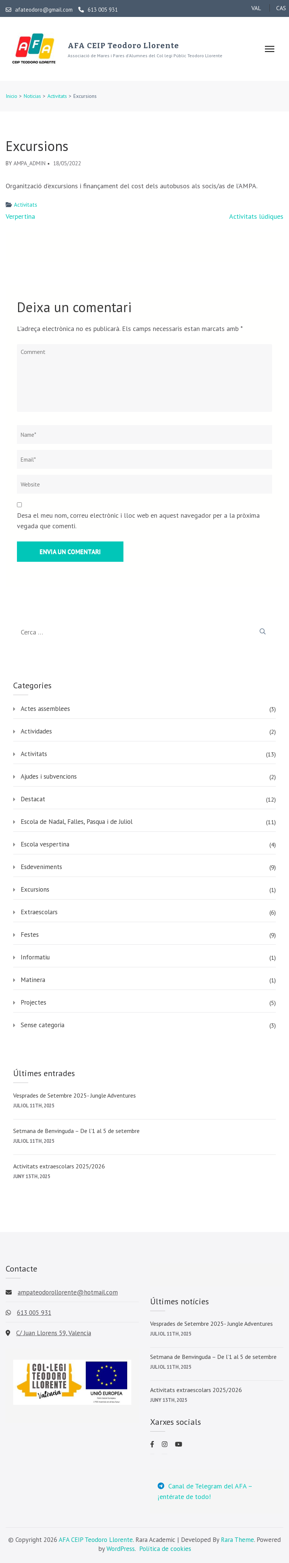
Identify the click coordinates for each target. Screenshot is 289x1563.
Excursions (35, 889)
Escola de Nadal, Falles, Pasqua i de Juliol (76, 821)
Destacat (33, 799)
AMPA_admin (30, 163)
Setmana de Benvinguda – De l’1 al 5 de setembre (76, 1131)
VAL (256, 8)
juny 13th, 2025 (31, 1176)
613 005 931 (98, 9)
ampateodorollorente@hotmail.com (68, 1292)
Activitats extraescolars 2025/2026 (59, 1166)
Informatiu (35, 957)
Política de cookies (165, 1549)
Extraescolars (39, 912)
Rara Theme (237, 1540)
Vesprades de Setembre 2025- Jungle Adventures (74, 1095)
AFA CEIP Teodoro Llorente (123, 45)
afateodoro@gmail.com (39, 9)
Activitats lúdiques (256, 216)
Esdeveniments (41, 867)
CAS (281, 8)
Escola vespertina (45, 844)
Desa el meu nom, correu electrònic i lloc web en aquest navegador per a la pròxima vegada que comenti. (138, 520)
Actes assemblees (45, 708)
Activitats (25, 204)
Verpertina (20, 216)
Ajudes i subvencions (49, 776)
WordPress (120, 1549)
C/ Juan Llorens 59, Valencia (53, 1333)
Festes (30, 934)
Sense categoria (42, 1025)
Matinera (33, 980)
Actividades (36, 731)
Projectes (33, 1002)
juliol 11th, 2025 (33, 1105)
